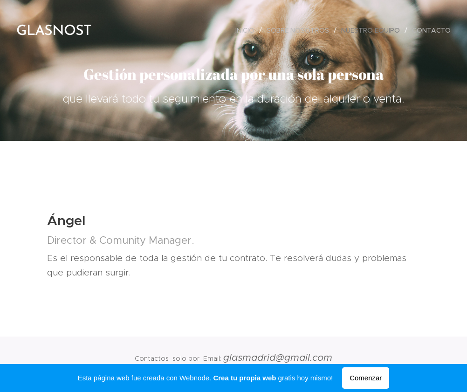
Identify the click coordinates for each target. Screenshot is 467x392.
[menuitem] (247, 30)
